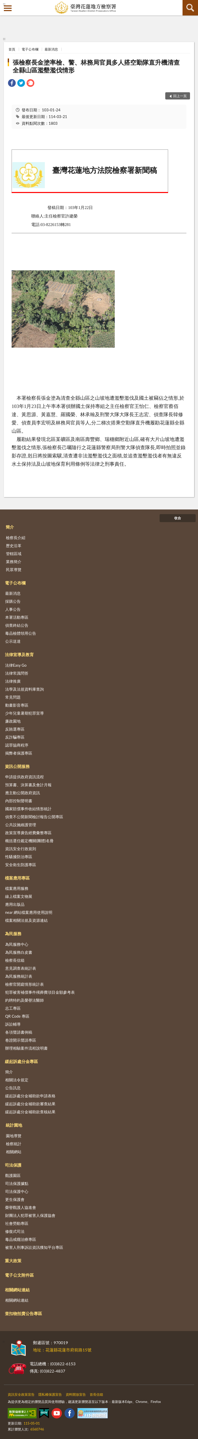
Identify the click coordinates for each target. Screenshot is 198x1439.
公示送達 (13, 641)
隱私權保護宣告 (50, 1394)
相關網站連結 (17, 1289)
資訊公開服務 (17, 766)
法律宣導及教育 (19, 654)
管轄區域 (13, 553)
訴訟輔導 (13, 1024)
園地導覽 (13, 1135)
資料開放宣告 (76, 1394)
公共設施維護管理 (20, 824)
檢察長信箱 (14, 960)
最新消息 (51, 49)
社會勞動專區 (16, 1223)
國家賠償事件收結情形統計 (28, 808)
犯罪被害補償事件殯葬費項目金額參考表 (40, 992)
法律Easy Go (16, 665)
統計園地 (14, 1125)
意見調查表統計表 (20, 968)
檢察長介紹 (15, 537)
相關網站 (13, 1151)
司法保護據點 (16, 1183)
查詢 (190, 7)
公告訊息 (13, 1087)
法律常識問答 (16, 673)
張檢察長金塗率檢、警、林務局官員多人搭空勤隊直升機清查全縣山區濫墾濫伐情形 (96, 66)
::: (4, 4)
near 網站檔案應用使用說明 (28, 912)
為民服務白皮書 (18, 952)
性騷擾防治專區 (18, 856)
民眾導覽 (13, 569)
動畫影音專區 (16, 705)
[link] (12, 83)
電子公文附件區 (19, 1275)
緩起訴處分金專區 (21, 1061)
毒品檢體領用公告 (20, 633)
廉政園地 (13, 721)
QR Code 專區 (17, 1016)
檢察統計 (13, 1143)
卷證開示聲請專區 (20, 1040)
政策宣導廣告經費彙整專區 (28, 832)
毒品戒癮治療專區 (20, 1239)
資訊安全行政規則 (20, 848)
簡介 (10, 526)
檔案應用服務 (16, 888)
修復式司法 (14, 1231)
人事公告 (13, 609)
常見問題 (13, 697)
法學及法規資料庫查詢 (24, 689)
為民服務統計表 (18, 976)
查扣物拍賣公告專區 (23, 1313)
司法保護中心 (16, 1191)
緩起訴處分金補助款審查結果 (30, 1103)
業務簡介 (13, 561)
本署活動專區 (16, 617)
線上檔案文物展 (18, 896)
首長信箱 (96, 1394)
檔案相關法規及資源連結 (26, 920)
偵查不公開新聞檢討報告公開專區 (34, 816)
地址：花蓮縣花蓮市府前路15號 (62, 1349)
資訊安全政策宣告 (21, 1394)
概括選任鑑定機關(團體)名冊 (29, 840)
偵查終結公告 (16, 625)
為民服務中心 (16, 944)
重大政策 (13, 1260)
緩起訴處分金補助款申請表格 (30, 1095)
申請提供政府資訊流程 (24, 776)
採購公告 (13, 601)
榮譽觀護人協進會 (20, 1207)
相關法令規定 (16, 1079)
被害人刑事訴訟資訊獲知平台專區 (34, 1247)
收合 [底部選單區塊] (177, 518)
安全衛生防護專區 (20, 864)
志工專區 (13, 1008)
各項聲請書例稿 (18, 1032)
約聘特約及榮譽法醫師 (24, 1000)
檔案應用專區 (17, 877)
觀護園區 (13, 1175)
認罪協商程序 (16, 745)
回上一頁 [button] (180, 96)
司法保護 (13, 1164)
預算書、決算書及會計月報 (28, 784)
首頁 (12, 49)
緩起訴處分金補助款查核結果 (30, 1111)
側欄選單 (8, 8)
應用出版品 (14, 904)
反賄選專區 (14, 729)
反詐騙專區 (14, 737)
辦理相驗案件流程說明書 (26, 1048)
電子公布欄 (30, 49)
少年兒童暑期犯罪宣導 (24, 713)
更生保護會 (14, 1199)
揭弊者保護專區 (18, 753)
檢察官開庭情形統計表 (24, 984)
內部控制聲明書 (18, 800)
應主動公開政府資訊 (22, 792)
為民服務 (13, 933)
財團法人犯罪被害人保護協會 (30, 1215)
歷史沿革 (13, 545)
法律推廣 (13, 681)
